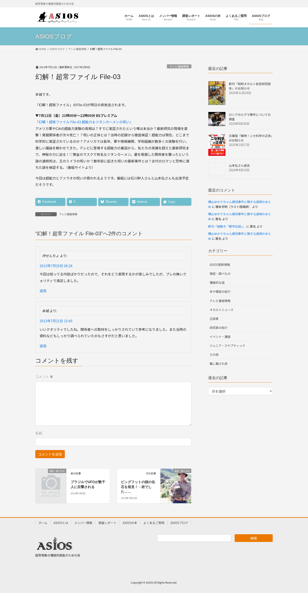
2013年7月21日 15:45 (56, 320)
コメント (44, 376)
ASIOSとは (61, 523)
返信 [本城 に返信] (43, 345)
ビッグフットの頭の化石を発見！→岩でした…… (138, 486)
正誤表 (214, 318)
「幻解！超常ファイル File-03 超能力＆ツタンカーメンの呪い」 (84, 121)
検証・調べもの (220, 273)
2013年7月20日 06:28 (56, 265)
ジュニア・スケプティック (227, 345)
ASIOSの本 (130, 523)
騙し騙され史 (219, 363)
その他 (214, 354)
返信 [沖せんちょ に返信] (43, 290)
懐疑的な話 (217, 282)
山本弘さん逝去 (239, 165)
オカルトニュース (221, 310)
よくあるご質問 (153, 523)
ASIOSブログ (179, 523)
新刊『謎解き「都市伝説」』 (227, 226)
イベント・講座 (220, 336)
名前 (38, 433)
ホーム (42, 523)
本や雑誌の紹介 (220, 291)
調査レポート (107, 523)
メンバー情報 (83, 523)
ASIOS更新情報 (220, 264)
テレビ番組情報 (179, 66)
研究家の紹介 (219, 327)
